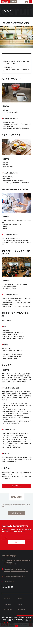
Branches (21, 609)
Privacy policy (7, 604)
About (20, 604)
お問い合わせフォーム (9, 581)
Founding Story (7, 609)
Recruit (20, 598)
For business (6, 598)
